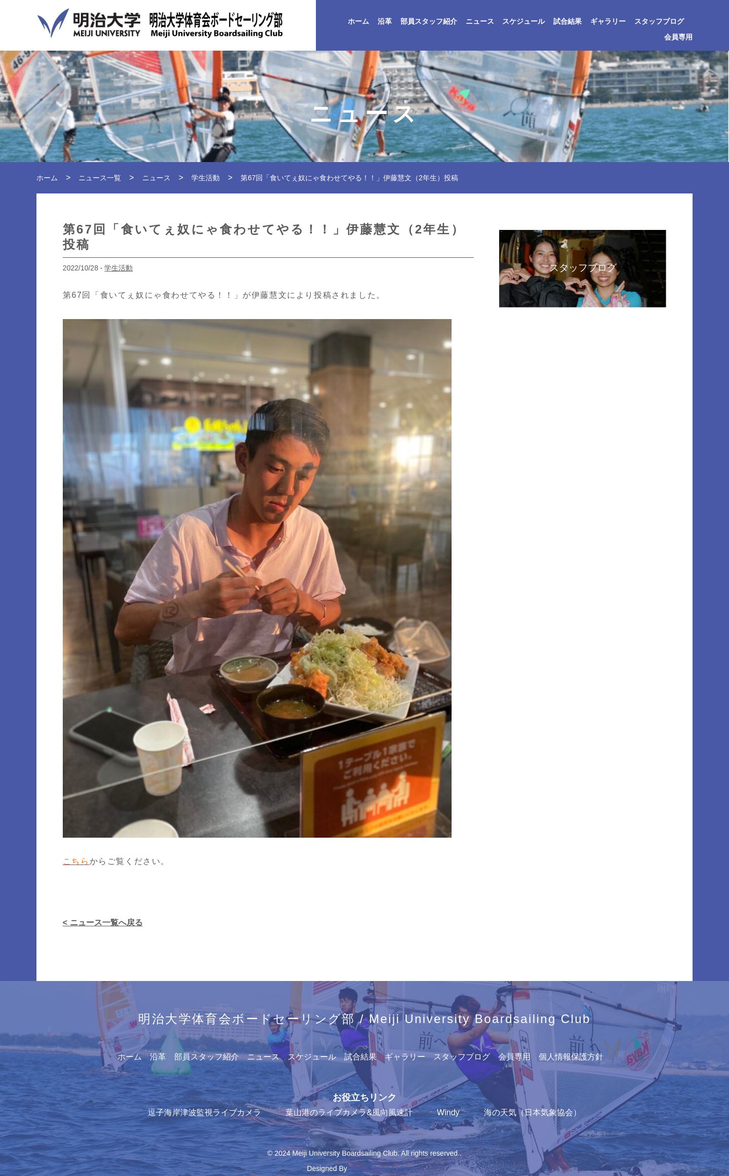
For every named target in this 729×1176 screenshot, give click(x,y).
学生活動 (118, 268)
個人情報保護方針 (571, 1056)
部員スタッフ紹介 (428, 21)
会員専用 (678, 37)
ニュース (480, 21)
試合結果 (567, 21)
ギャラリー (608, 21)
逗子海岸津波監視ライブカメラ (204, 1112)
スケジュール (523, 21)
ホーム (358, 21)
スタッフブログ (659, 21)
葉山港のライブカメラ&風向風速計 (349, 1112)
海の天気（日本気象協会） (532, 1112)
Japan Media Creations (385, 1168)
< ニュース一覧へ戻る (103, 922)
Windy (448, 1112)
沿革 (385, 21)
